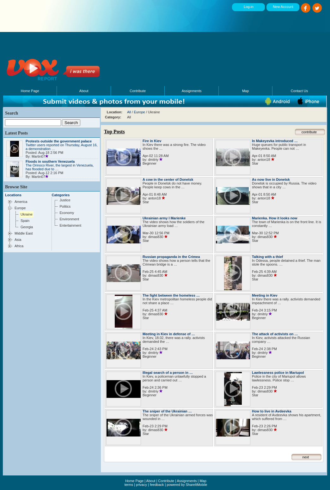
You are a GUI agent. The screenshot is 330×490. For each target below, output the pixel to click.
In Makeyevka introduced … (275, 141)
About (84, 91)
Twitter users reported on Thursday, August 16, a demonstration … (62, 145)
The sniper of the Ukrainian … (167, 411)
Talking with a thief (267, 257)
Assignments (192, 91)
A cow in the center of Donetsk (168, 179)
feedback (157, 485)
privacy (141, 485)
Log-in (249, 7)
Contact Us (299, 91)
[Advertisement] (145, 42)
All (129, 112)
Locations (13, 195)
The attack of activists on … (275, 334)
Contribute (138, 91)
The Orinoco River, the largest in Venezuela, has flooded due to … (60, 165)
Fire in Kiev (152, 141)
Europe (139, 112)
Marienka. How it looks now (274, 218)
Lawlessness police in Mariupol (278, 372)
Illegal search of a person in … (168, 372)
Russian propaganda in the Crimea (171, 257)
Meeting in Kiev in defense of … (169, 334)
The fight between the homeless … (171, 295)
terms (129, 485)
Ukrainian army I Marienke (164, 218)
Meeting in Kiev (265, 295)
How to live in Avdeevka (271, 411)
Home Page (30, 91)
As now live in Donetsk (271, 179)
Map (245, 91)
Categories (61, 195)
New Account (283, 7)
